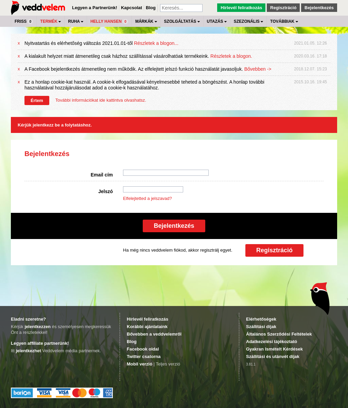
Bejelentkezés (319, 7)
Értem (37, 100)
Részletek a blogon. (231, 56)
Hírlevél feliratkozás (241, 7)
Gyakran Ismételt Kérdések (274, 349)
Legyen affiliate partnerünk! (40, 343)
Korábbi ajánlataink (147, 326)
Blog (151, 7)
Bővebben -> (258, 69)
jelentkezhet (28, 350)
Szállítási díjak (261, 326)
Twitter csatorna (143, 356)
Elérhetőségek (261, 319)
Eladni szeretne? (28, 319)
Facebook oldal (143, 349)
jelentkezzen (37, 326)
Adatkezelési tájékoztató (271, 341)
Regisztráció (283, 7)
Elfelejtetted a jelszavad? (147, 198)
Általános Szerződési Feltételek (279, 334)
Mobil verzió (139, 364)
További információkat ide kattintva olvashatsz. (100, 100)
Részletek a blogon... (156, 43)
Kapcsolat (131, 7)
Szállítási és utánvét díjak (272, 356)
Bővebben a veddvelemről (154, 334)
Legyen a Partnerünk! (94, 7)
